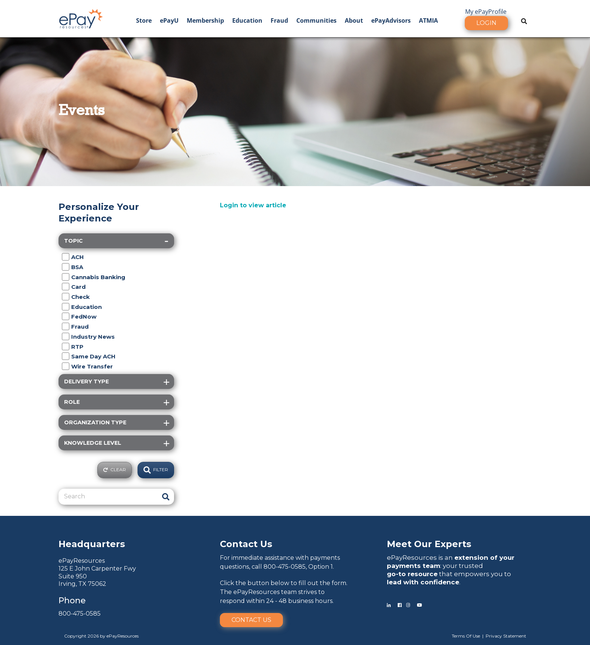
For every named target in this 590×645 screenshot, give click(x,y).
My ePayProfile (486, 11)
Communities (316, 20)
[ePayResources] (81, 17)
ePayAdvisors (391, 20)
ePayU (169, 20)
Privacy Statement (506, 636)
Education (247, 20)
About (354, 20)
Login (486, 22)
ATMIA (428, 20)
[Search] (107, 496)
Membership (205, 20)
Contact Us (251, 619)
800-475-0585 (80, 613)
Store (144, 20)
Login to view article (253, 205)
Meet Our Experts (429, 544)
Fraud (279, 20)
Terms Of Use (466, 636)
